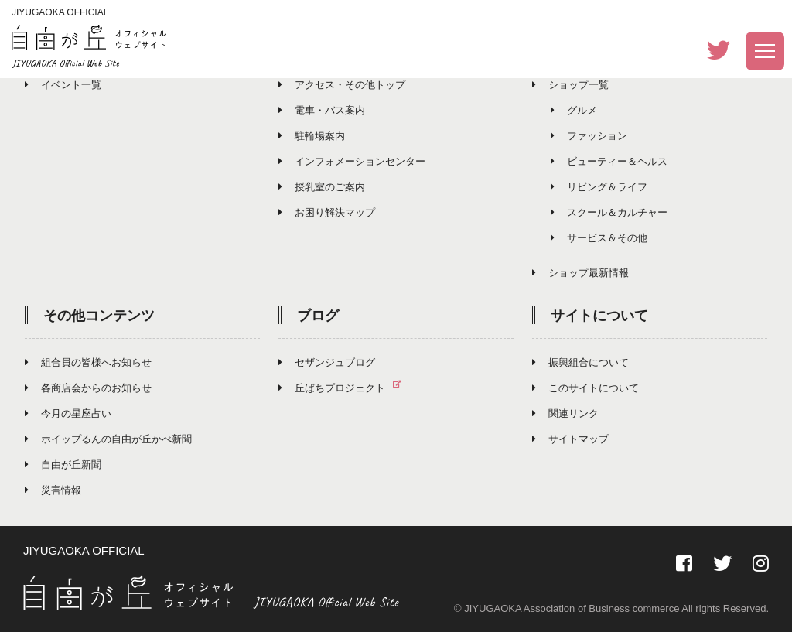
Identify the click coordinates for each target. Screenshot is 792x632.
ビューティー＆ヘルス (609, 161)
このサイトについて (585, 388)
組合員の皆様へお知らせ (88, 362)
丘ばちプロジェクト (346, 388)
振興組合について (580, 362)
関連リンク (565, 413)
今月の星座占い (68, 413)
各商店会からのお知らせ (88, 388)
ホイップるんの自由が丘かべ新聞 (108, 439)
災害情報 (53, 490)
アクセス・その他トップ (341, 85)
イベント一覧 (63, 85)
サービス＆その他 (599, 238)
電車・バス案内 (321, 110)
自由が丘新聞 (63, 464)
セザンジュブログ (326, 362)
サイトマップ (570, 439)
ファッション (589, 136)
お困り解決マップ (326, 212)
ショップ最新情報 (580, 273)
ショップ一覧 (570, 85)
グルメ (574, 110)
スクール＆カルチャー (609, 212)
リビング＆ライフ (599, 187)
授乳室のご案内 (321, 187)
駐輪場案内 (311, 136)
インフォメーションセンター (351, 161)
